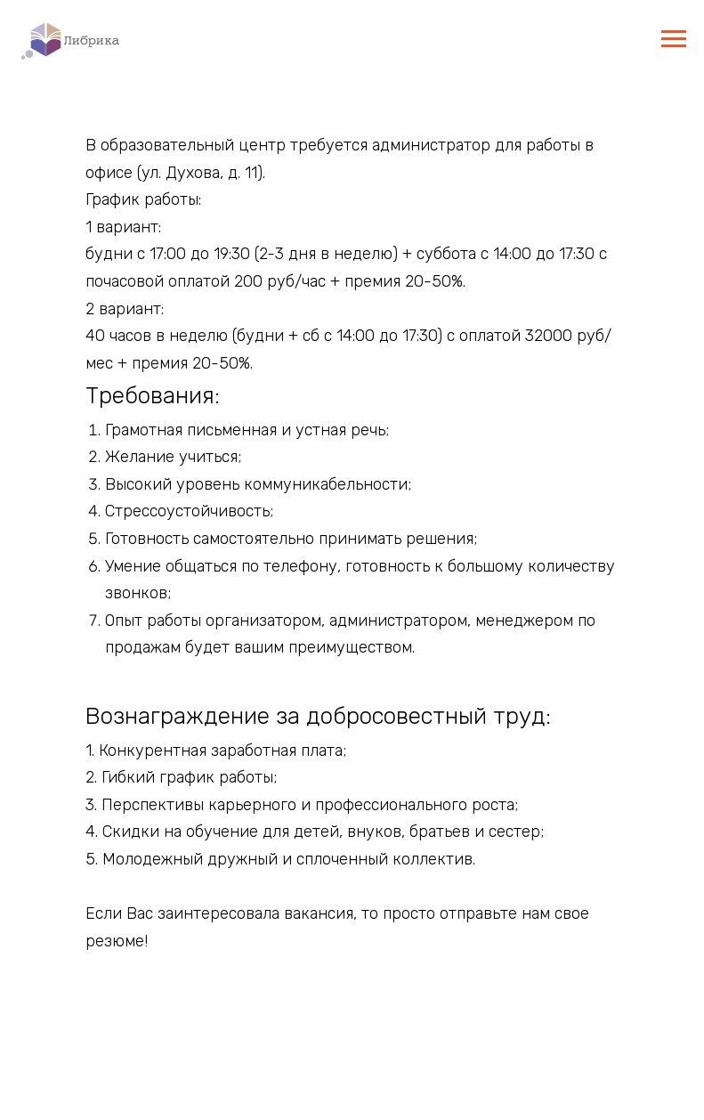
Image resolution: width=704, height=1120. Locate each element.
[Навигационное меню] (673, 39)
